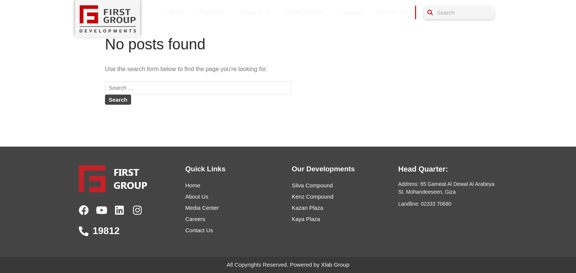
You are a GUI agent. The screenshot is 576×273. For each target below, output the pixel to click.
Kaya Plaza (306, 219)
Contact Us (391, 12)
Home (175, 12)
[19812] (84, 231)
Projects (255, 12)
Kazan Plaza (307, 208)
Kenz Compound (313, 196)
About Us (212, 12)
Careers (349, 12)
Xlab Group (335, 264)
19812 (106, 230)
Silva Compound (312, 185)
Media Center (304, 12)
